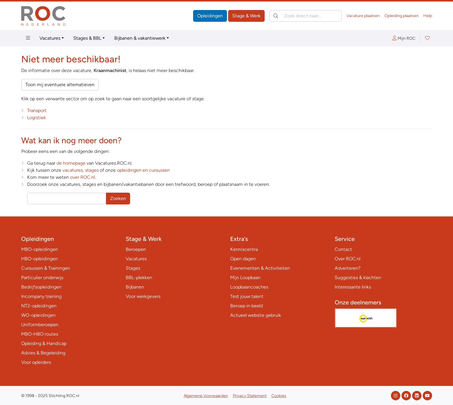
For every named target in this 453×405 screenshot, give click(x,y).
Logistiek (36, 117)
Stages (133, 268)
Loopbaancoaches (249, 287)
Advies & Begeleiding (43, 353)
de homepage (71, 163)
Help (427, 15)
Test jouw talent (246, 296)
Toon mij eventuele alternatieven (59, 84)
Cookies (278, 395)
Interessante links (353, 287)
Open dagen (243, 258)
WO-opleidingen (38, 315)
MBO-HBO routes (39, 334)
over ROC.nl (82, 177)
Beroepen (136, 249)
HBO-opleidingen (39, 258)
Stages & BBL (87, 38)
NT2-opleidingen (39, 306)
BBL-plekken (139, 277)
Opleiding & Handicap (44, 343)
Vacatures (49, 38)
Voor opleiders (36, 362)
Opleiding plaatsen (401, 15)
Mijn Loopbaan (245, 277)
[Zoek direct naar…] (305, 16)
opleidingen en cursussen (143, 170)
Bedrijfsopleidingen (41, 287)
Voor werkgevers (143, 296)
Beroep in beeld (246, 306)
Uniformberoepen (39, 324)
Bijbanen (135, 287)
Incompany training (41, 296)
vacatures (72, 170)
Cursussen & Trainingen (45, 268)
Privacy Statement (250, 395)
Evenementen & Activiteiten (260, 268)
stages (92, 170)
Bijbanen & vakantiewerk (139, 38)
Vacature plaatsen (363, 15)
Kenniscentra (244, 249)
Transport (37, 110)
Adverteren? (348, 268)
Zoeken (118, 198)
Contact (343, 249)
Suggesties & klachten (358, 277)
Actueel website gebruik (255, 315)
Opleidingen (210, 16)
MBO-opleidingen (39, 249)
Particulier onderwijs (42, 277)
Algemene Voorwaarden (206, 395)
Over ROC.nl (347, 258)
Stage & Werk (246, 16)
